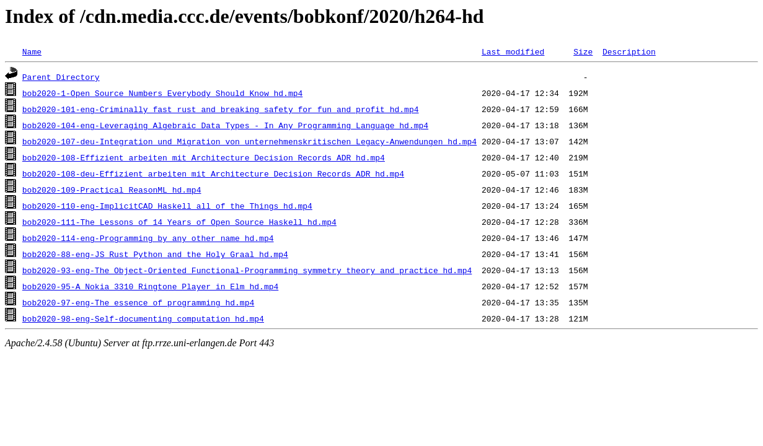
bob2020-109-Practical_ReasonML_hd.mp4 (111, 189)
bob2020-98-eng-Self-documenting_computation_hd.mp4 (143, 318)
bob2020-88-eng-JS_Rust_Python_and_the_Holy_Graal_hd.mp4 (155, 254)
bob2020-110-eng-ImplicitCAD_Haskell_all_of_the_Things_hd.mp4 (167, 205)
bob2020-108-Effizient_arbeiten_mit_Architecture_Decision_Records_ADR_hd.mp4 (203, 157)
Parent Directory (61, 76)
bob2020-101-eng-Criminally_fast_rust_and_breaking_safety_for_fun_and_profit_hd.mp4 (220, 109)
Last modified (513, 51)
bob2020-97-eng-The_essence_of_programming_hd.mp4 (138, 302)
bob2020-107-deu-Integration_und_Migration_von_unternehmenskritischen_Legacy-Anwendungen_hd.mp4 (249, 141)
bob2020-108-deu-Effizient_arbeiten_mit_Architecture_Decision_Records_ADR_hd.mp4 (213, 173)
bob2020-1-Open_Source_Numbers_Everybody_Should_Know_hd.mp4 (162, 92)
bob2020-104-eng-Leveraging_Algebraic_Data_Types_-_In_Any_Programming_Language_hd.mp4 (225, 125)
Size (583, 51)
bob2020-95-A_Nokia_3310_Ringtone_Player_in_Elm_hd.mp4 (150, 286)
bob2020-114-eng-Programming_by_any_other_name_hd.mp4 (148, 237)
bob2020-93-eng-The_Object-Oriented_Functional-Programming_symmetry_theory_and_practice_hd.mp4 (247, 270)
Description (629, 51)
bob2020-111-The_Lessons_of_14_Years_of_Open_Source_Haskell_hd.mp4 (179, 221)
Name (32, 51)
